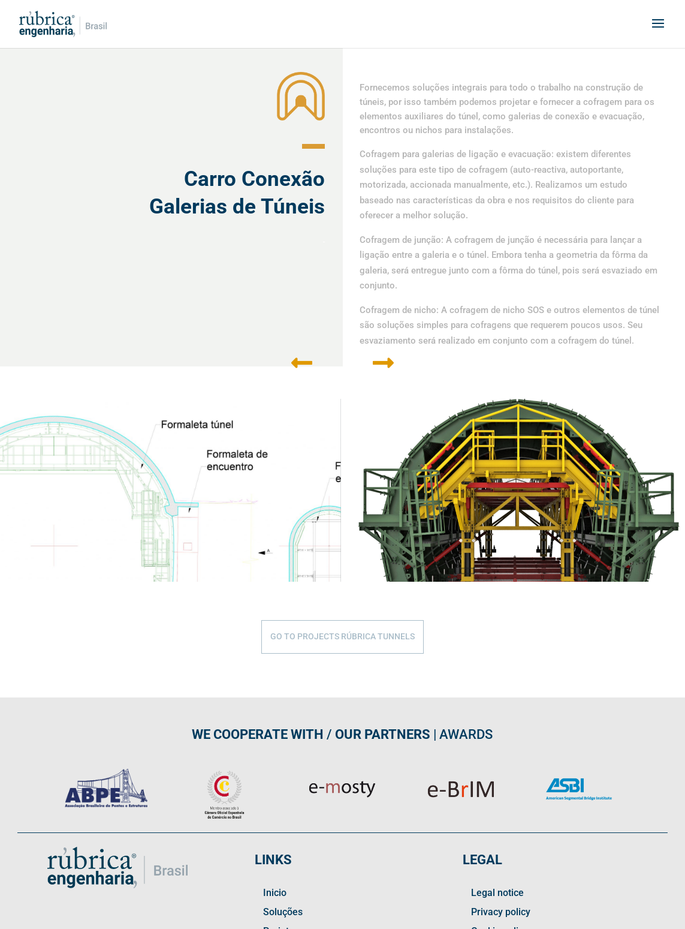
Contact (279, 828)
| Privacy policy (163, 920)
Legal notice (497, 771)
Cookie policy (499, 809)
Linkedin (281, 847)
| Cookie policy (214, 920)
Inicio (274, 771)
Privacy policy (500, 790)
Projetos (281, 809)
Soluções (283, 790)
